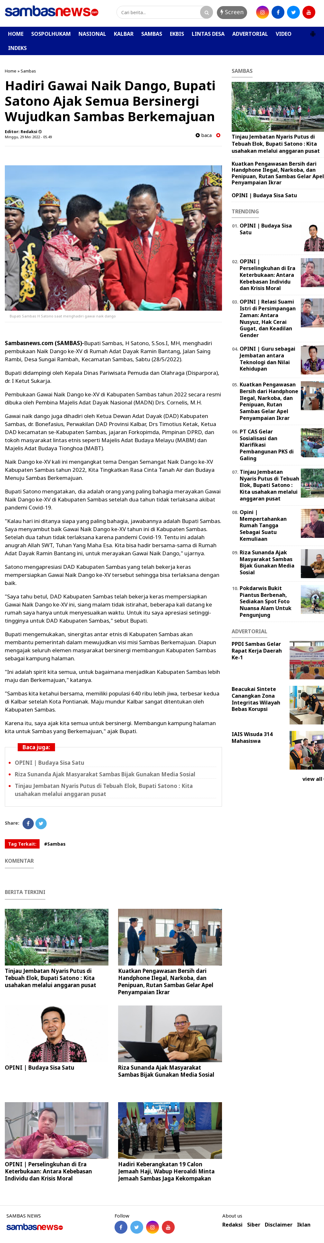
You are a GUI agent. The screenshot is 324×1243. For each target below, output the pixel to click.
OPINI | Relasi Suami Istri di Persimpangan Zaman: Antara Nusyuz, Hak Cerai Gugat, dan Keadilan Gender (268, 318)
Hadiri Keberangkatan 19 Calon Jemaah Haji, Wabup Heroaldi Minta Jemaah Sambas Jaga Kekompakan (166, 1171)
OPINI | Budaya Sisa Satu (49, 762)
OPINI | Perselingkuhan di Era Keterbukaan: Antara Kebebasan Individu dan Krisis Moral (48, 1171)
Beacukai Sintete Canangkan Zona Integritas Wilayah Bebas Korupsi (256, 699)
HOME (15, 33)
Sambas (28, 71)
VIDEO (284, 33)
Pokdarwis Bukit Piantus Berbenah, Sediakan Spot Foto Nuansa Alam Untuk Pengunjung (266, 601)
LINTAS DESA (208, 33)
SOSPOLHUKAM (51, 33)
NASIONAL (92, 33)
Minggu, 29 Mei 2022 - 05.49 (28, 136)
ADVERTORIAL (250, 33)
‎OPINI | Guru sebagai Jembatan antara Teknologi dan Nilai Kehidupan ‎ (267, 358)
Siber (253, 1224)
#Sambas (55, 844)
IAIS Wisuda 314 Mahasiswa (252, 737)
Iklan (303, 1224)
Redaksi (232, 1224)
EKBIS (177, 33)
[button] (313, 31)
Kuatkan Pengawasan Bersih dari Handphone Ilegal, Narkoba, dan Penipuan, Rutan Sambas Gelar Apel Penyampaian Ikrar (165, 981)
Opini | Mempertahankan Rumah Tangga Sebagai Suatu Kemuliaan (263, 525)
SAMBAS (151, 33)
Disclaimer (278, 1224)
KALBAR (124, 33)
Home (10, 71)
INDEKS (17, 48)
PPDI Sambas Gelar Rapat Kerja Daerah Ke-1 (257, 650)
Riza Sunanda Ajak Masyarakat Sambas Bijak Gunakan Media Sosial (105, 774)
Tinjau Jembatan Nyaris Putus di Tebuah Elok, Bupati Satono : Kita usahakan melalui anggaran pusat (50, 978)
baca (204, 135)
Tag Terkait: (22, 844)
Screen (232, 12)
